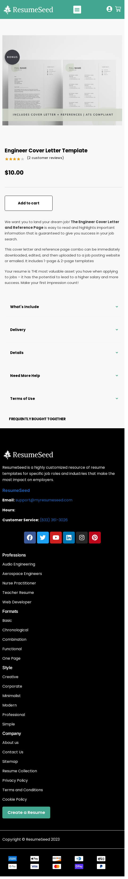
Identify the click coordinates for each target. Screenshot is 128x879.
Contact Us (12, 752)
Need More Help (25, 375)
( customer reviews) (45, 157)
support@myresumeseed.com (44, 500)
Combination (14, 639)
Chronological (15, 630)
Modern (9, 705)
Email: (8, 500)
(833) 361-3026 (54, 520)
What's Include (24, 306)
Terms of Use (22, 398)
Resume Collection (19, 771)
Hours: (8, 510)
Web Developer (17, 602)
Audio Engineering (18, 564)
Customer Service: (20, 520)
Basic (7, 620)
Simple (8, 724)
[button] (77, 9)
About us (10, 742)
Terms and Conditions (22, 790)
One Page (11, 658)
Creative (10, 677)
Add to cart (28, 203)
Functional (12, 649)
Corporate (12, 686)
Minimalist (11, 695)
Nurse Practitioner (19, 583)
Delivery (17, 329)
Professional (13, 714)
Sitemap (10, 761)
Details (17, 352)
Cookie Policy (14, 799)
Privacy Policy (15, 780)
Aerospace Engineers (22, 573)
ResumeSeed (16, 490)
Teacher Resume (18, 592)
